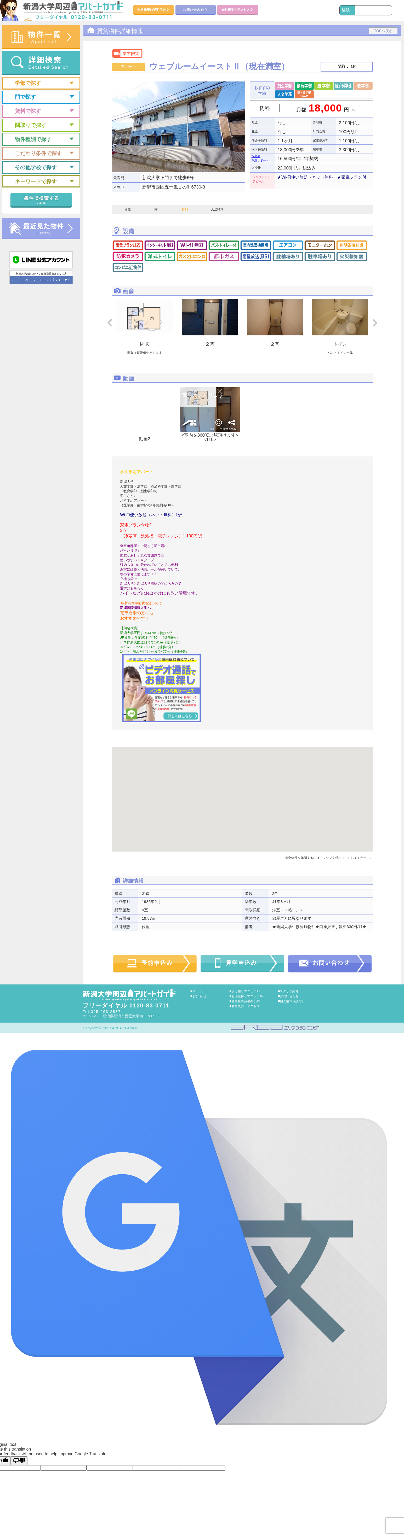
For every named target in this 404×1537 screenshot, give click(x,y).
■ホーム (196, 991)
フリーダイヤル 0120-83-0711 (126, 1005)
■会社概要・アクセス (244, 1006)
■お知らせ (198, 996)
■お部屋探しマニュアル (246, 996)
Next (375, 323)
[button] (242, 794)
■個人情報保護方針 (291, 1001)
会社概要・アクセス (237, 10)
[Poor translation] (19, 1460)
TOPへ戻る (383, 31)
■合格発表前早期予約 (244, 1001)
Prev (109, 323)
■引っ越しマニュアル (244, 991)
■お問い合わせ (288, 996)
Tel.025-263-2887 (102, 1011)
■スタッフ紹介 (288, 991)
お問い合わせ (195, 10)
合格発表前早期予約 (153, 10)
